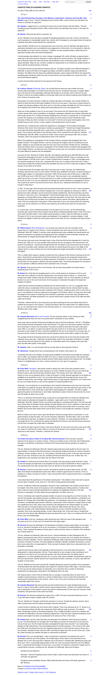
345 (90, 10)
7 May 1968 (55, 2)
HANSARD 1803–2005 (24, 2)
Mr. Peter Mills (23, 368)
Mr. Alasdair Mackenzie (26, 316)
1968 (40, 2)
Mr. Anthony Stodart (25, 88)
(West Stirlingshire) (38, 228)
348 (90, 191)
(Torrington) (32, 368)
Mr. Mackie (22, 34)
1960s (35, 2)
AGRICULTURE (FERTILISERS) (36, 668)
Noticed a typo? (23, 672)
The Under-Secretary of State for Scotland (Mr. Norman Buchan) (41, 439)
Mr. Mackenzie (23, 351)
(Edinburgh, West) (39, 88)
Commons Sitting (23, 4)
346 (90, 75)
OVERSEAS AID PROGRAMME (34, 666)
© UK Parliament (50, 672)
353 (90, 490)
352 (90, 429)
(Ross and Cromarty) (42, 316)
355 (90, 609)
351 (90, 373)
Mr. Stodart (22, 461)
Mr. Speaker (22, 26)
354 (90, 550)
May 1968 (47, 2)
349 (90, 249)
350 (90, 313)
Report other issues (36, 672)
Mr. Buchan (22, 469)
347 (90, 132)
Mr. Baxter (21, 273)
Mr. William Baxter (24, 228)
